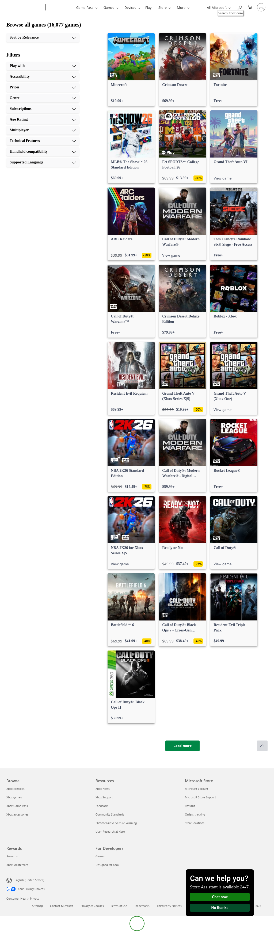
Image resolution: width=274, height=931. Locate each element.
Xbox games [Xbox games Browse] (14, 797)
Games (109, 7)
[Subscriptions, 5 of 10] (42, 108)
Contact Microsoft (61, 905)
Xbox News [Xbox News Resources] (103, 788)
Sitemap (37, 905)
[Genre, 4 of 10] (42, 98)
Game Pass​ (84, 7)
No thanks (220, 908)
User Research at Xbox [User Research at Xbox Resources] (110, 831)
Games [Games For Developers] (100, 856)
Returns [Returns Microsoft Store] (190, 805)
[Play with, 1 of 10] (42, 66)
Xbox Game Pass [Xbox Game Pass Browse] (17, 805)
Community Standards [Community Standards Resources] (110, 814)
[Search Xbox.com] (239, 7)
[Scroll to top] (262, 746)
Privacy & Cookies (92, 905)
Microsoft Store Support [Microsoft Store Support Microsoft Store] (200, 797)
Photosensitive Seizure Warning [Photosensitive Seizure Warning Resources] (116, 823)
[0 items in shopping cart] (250, 7)
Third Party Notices (169, 905)
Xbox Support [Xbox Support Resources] (104, 797)
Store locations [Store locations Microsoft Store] (194, 823)
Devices (130, 7)
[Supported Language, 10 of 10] (42, 162)
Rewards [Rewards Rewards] (12, 856)
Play (148, 7)
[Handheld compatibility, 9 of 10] (42, 151)
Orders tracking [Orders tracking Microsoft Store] (195, 814)
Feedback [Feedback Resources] (102, 805)
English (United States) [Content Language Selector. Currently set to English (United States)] (29, 880)
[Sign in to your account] (261, 7)
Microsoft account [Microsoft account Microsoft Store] (196, 788)
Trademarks (142, 905)
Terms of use (119, 905)
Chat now (220, 897)
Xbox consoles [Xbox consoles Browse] (15, 788)
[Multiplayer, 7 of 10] (42, 130)
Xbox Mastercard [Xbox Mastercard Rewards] (17, 864)
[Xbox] (60, 7)
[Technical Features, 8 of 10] (42, 141)
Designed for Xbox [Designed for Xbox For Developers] (107, 864)
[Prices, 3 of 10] (42, 87)
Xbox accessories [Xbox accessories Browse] (17, 814)
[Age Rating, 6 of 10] (42, 119)
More (181, 7)
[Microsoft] (24, 7)
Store (162, 7)
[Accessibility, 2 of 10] (42, 76)
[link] (131, 69)
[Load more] (182, 746)
